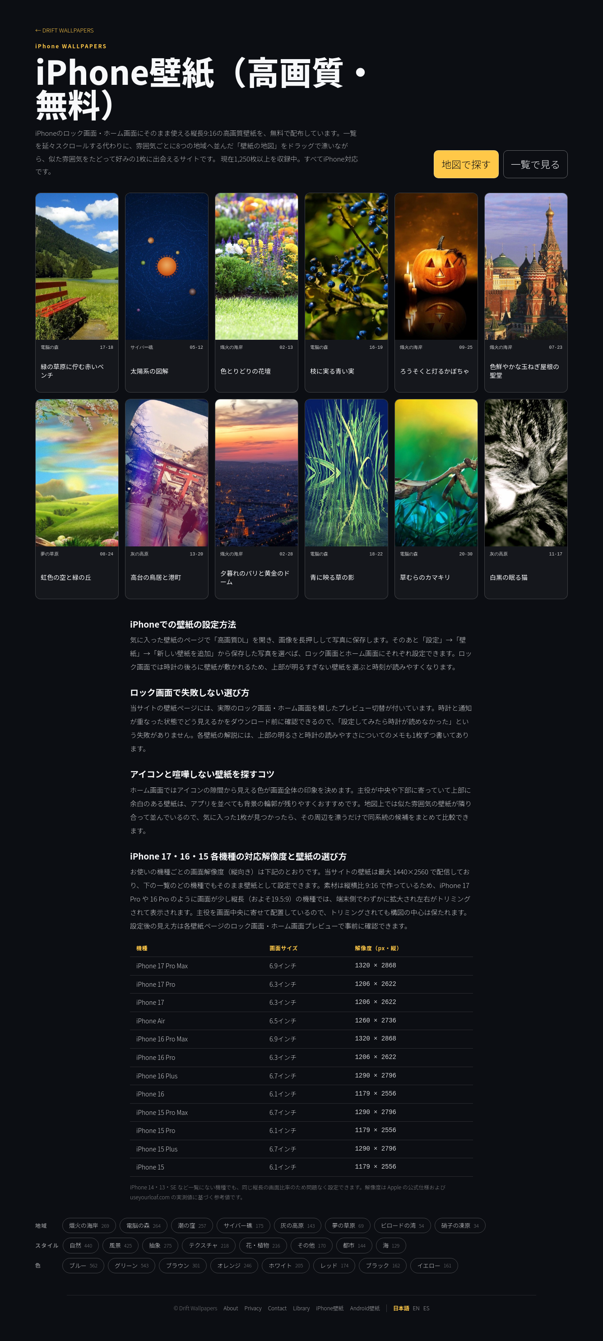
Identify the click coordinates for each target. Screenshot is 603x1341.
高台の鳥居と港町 (155, 577)
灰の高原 (298, 1225)
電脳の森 (143, 1225)
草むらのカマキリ (425, 577)
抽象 (160, 1245)
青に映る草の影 (332, 577)
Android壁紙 (365, 1308)
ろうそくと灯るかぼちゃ (434, 370)
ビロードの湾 (402, 1225)
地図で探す (466, 164)
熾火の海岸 (89, 1225)
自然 (81, 1245)
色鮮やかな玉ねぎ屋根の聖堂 (524, 370)
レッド (334, 1265)
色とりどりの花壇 (245, 370)
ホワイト (286, 1265)
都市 (354, 1245)
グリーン (131, 1265)
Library (301, 1308)
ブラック (383, 1265)
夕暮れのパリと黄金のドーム (255, 577)
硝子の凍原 (460, 1225)
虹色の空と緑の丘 (66, 577)
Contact (277, 1308)
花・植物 (263, 1245)
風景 (120, 1245)
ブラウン (183, 1265)
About (230, 1308)
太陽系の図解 (149, 370)
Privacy (252, 1308)
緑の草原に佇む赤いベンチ (72, 370)
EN (416, 1308)
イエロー (434, 1265)
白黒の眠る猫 (509, 577)
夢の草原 (347, 1225)
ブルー (83, 1265)
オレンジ (234, 1265)
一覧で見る (535, 164)
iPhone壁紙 (329, 1308)
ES (426, 1308)
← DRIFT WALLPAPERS (64, 30)
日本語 (401, 1308)
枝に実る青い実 (332, 370)
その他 (311, 1245)
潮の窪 (192, 1225)
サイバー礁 (243, 1225)
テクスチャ (208, 1245)
